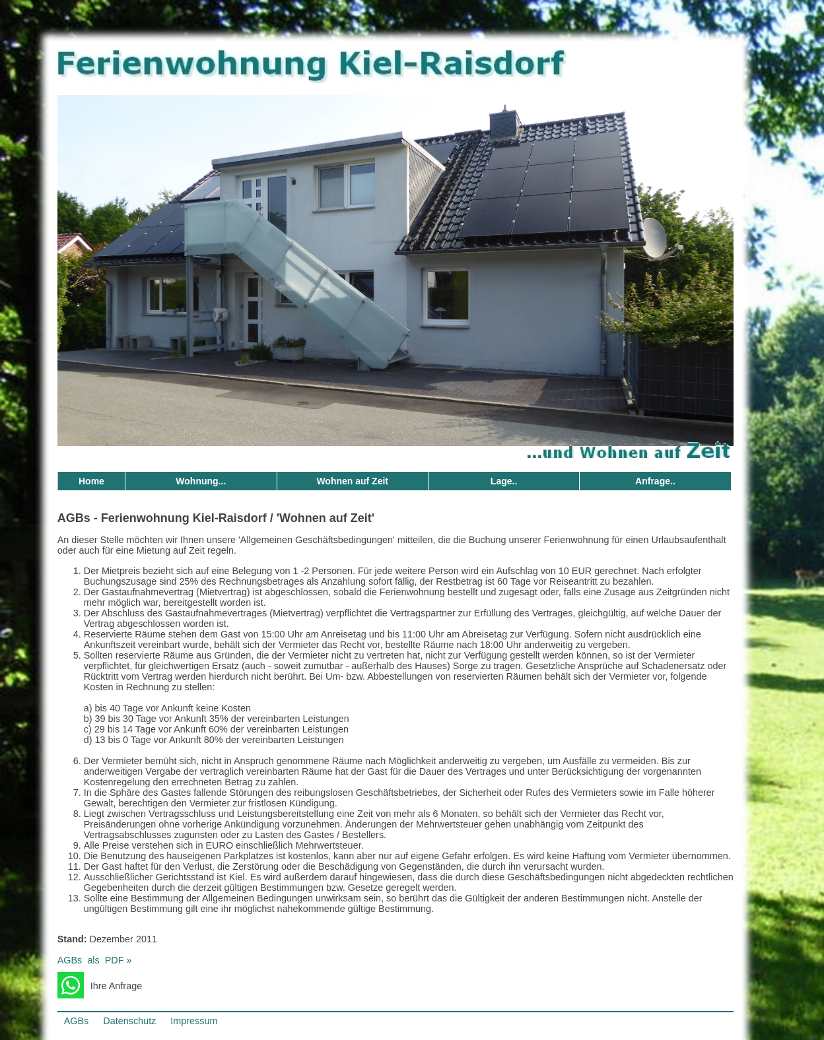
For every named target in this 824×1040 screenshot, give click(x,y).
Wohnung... (201, 481)
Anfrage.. (655, 481)
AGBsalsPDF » (94, 960)
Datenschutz (129, 1021)
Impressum (193, 1021)
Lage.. (504, 481)
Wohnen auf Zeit (352, 481)
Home (91, 481)
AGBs (76, 1021)
